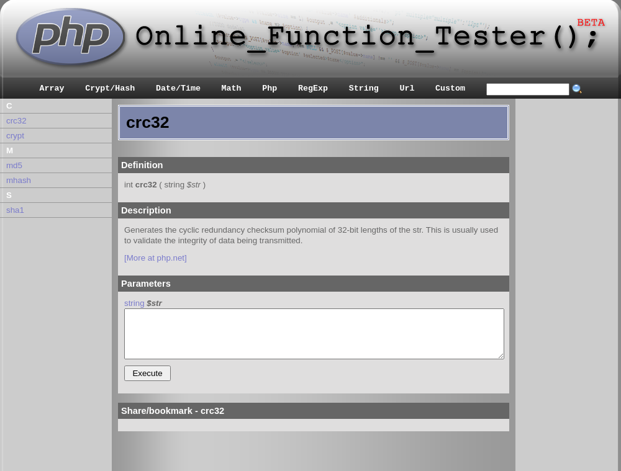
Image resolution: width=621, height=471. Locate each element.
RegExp (313, 88)
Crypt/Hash (110, 88)
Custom (450, 88)
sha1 (15, 210)
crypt (15, 135)
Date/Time (178, 88)
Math (232, 88)
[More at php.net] (155, 257)
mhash (18, 180)
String (364, 88)
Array (52, 88)
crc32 (16, 120)
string (134, 303)
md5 (14, 165)
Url (406, 88)
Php (269, 88)
